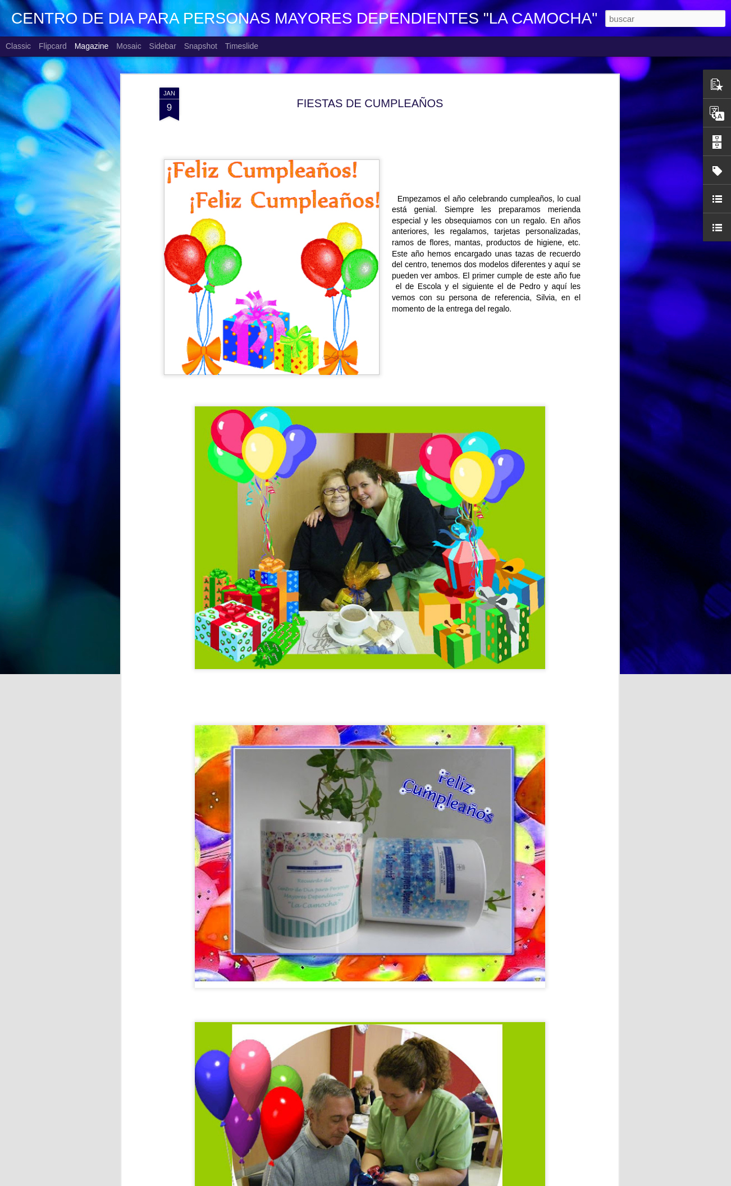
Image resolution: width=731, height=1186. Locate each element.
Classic (18, 46)
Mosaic (128, 46)
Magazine (92, 46)
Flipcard (53, 46)
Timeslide (241, 46)
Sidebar (162, 46)
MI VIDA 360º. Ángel (293, 1173)
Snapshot (200, 46)
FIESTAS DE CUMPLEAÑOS (370, 62)
